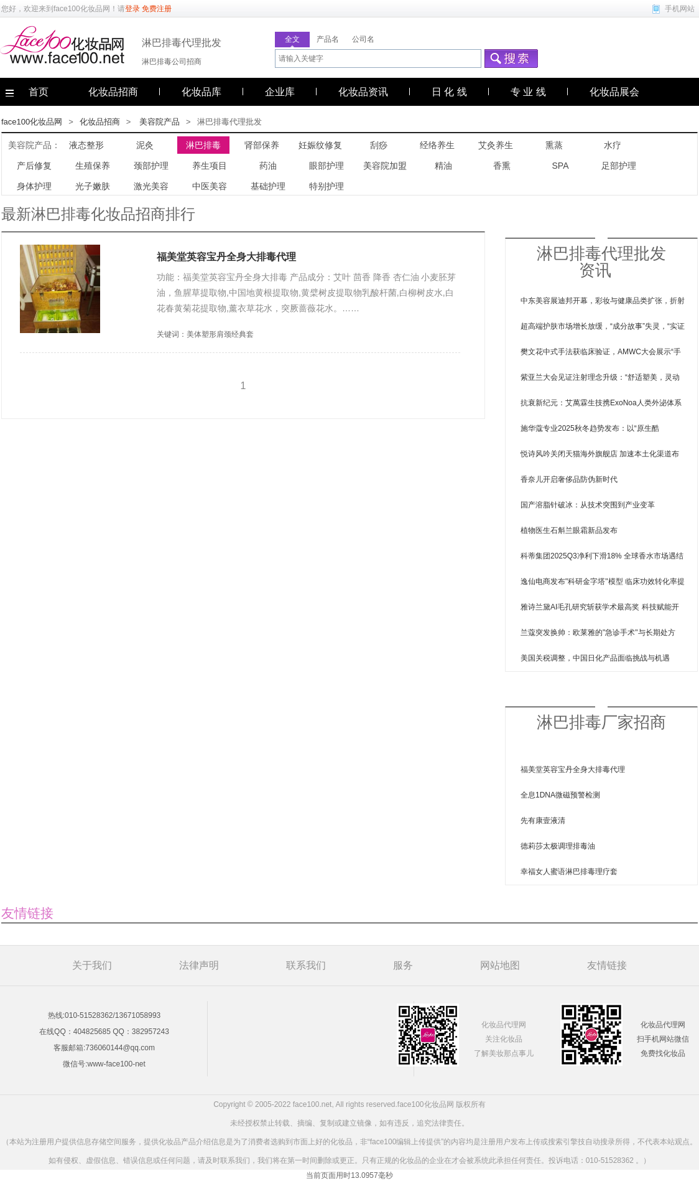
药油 (268, 166)
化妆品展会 (614, 92)
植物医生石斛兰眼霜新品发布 (569, 530)
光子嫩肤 (92, 186)
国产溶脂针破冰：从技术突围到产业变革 (588, 505)
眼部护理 (326, 166)
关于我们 (92, 965)
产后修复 (34, 166)
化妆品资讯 (363, 92)
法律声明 (199, 965)
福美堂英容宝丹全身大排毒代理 (226, 257)
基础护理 (268, 186)
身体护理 (34, 186)
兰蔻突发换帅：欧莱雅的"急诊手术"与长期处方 (598, 632)
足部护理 (618, 166)
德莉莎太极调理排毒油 (558, 846)
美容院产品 (159, 121)
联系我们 (306, 965)
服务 (403, 965)
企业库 (280, 92)
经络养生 (437, 145)
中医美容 (209, 186)
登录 (132, 8)
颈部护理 (151, 166)
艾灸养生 (495, 145)
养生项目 (209, 166)
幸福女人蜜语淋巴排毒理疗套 (569, 871)
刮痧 (378, 145)
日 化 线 (449, 92)
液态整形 (86, 145)
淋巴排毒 (203, 145)
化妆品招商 (113, 92)
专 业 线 (528, 92)
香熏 (502, 166)
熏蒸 (554, 145)
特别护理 (326, 186)
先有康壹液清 (543, 820)
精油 (443, 166)
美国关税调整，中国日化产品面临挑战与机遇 (595, 658)
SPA (560, 166)
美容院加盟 (385, 166)
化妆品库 (201, 92)
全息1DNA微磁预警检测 (560, 795)
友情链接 (607, 965)
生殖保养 (92, 166)
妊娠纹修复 (320, 145)
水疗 (612, 145)
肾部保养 (261, 145)
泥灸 (145, 145)
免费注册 (157, 8)
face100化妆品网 (81, 8)
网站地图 (500, 965)
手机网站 (680, 8)
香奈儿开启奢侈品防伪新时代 (569, 479)
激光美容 (151, 186)
